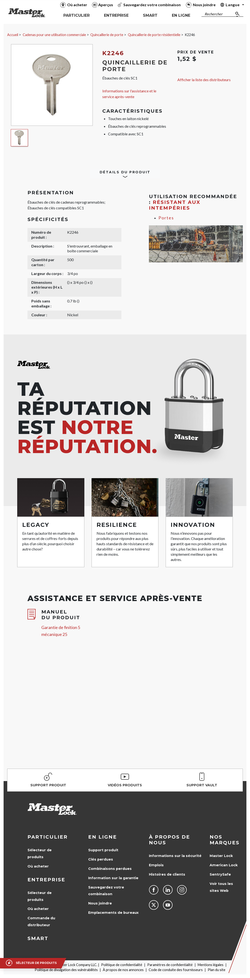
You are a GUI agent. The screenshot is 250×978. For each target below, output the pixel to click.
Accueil (12, 35)
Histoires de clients (167, 874)
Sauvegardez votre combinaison (106, 890)
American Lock (224, 865)
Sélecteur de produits (39, 853)
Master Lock (221, 856)
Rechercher (214, 14)
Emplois (156, 865)
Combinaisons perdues (110, 869)
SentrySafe (220, 874)
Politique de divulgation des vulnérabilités (66, 970)
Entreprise (46, 880)
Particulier (47, 837)
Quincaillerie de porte (106, 35)
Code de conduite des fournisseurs (176, 970)
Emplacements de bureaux (113, 912)
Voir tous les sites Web (221, 887)
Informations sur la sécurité (175, 856)
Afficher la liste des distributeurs (204, 79)
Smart (37, 938)
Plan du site (216, 970)
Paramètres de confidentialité (170, 965)
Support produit (103, 850)
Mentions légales (210, 965)
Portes (166, 217)
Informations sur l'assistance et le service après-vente (129, 94)
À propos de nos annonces (123, 970)
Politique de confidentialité (121, 965)
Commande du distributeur (41, 921)
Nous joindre (100, 903)
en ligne (102, 837)
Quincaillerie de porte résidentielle (154, 35)
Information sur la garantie (113, 878)
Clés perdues (100, 859)
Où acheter (38, 866)
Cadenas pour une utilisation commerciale (54, 35)
